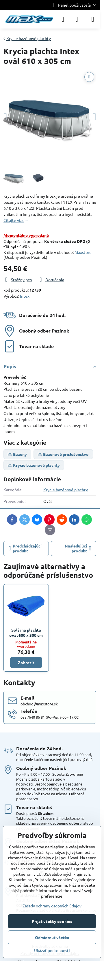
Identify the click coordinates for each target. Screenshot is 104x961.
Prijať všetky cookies (52, 921)
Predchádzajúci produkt (25, 548)
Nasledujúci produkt (78, 548)
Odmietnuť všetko (52, 937)
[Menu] (93, 19)
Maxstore (83, 252)
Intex (24, 296)
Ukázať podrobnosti (52, 950)
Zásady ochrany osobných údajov (52, 905)
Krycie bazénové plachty (65, 489)
